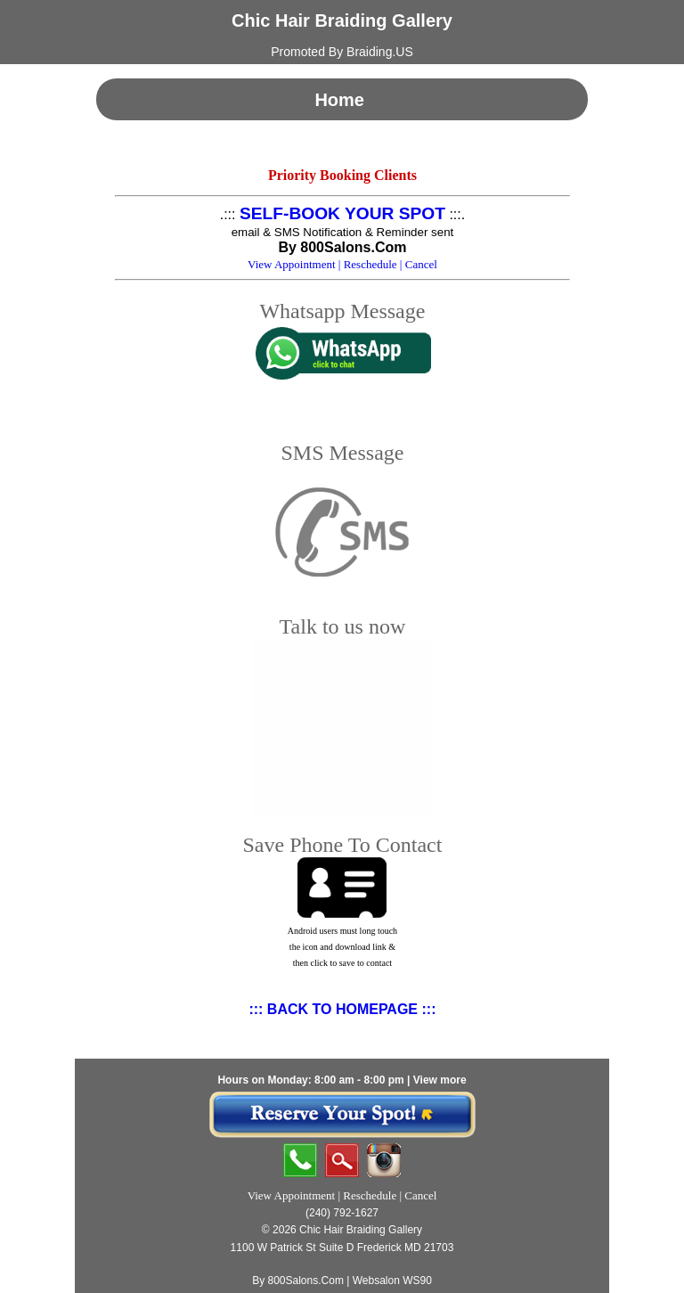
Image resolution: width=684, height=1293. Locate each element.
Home (341, 100)
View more (440, 1080)
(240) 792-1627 (342, 1213)
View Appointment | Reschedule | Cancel (342, 1195)
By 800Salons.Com (298, 1280)
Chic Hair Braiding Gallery (342, 20)
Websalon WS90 (392, 1280)
